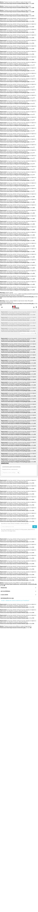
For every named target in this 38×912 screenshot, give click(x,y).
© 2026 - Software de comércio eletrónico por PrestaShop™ (15, 600)
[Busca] (28, 333)
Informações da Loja (7, 598)
